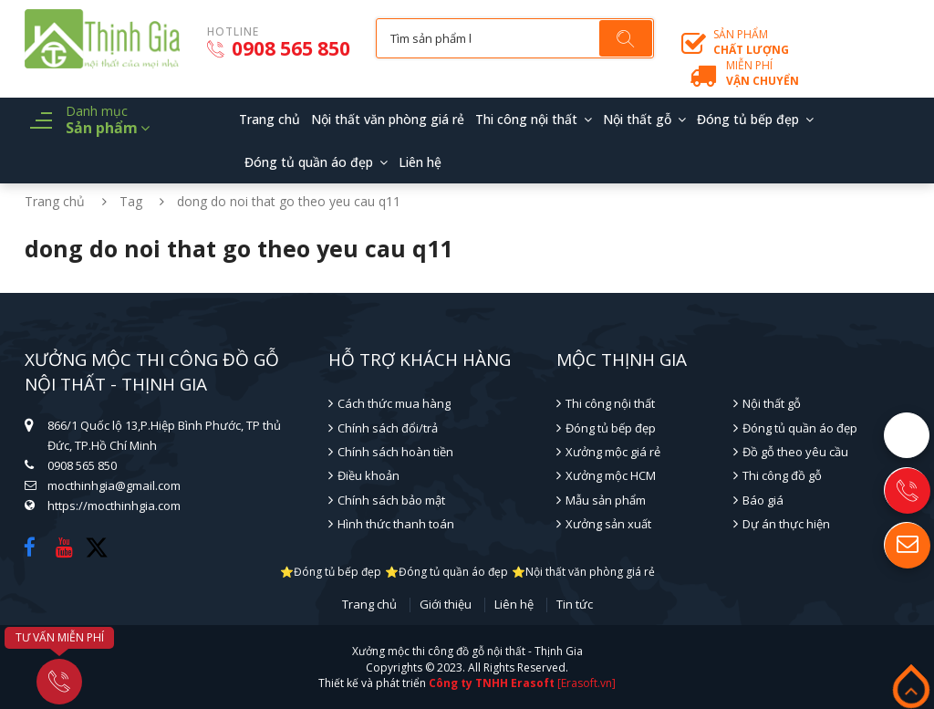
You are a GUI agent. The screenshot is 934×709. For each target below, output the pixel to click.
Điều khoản (368, 475)
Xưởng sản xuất (608, 524)
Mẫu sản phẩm (606, 500)
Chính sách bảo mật (391, 500)
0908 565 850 (278, 48)
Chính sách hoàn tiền (395, 451)
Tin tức (574, 605)
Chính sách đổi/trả (387, 428)
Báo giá (763, 500)
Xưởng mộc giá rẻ (613, 451)
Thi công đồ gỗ (782, 475)
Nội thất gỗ (637, 119)
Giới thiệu (446, 605)
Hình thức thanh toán (395, 524)
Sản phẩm (751, 41)
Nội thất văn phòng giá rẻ (387, 119)
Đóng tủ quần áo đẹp (308, 162)
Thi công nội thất (526, 119)
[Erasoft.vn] (586, 683)
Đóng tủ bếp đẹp (748, 119)
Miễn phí (762, 73)
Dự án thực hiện (786, 524)
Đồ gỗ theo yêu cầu (795, 451)
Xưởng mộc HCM (611, 475)
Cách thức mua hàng (394, 403)
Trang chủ (269, 119)
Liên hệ (420, 162)
